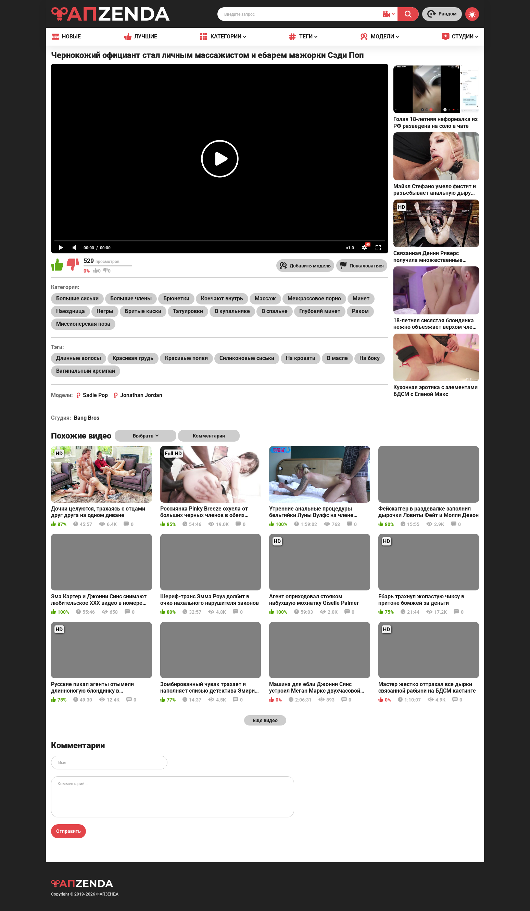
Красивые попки (186, 358)
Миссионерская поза (83, 324)
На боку (369, 358)
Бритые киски (143, 311)
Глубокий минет (319, 311)
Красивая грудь (133, 358)
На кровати (300, 358)
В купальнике (232, 311)
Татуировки (188, 311)
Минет (361, 298)
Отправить (68, 831)
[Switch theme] (472, 14)
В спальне (275, 311)
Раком (360, 311)
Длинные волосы (78, 358)
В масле (337, 358)
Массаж (265, 298)
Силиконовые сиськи (246, 358)
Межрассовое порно (314, 298)
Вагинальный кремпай (85, 371)
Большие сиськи (77, 298)
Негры (105, 311)
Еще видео (265, 720)
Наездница (70, 311)
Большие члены (131, 298)
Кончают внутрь (222, 298)
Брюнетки (176, 298)
